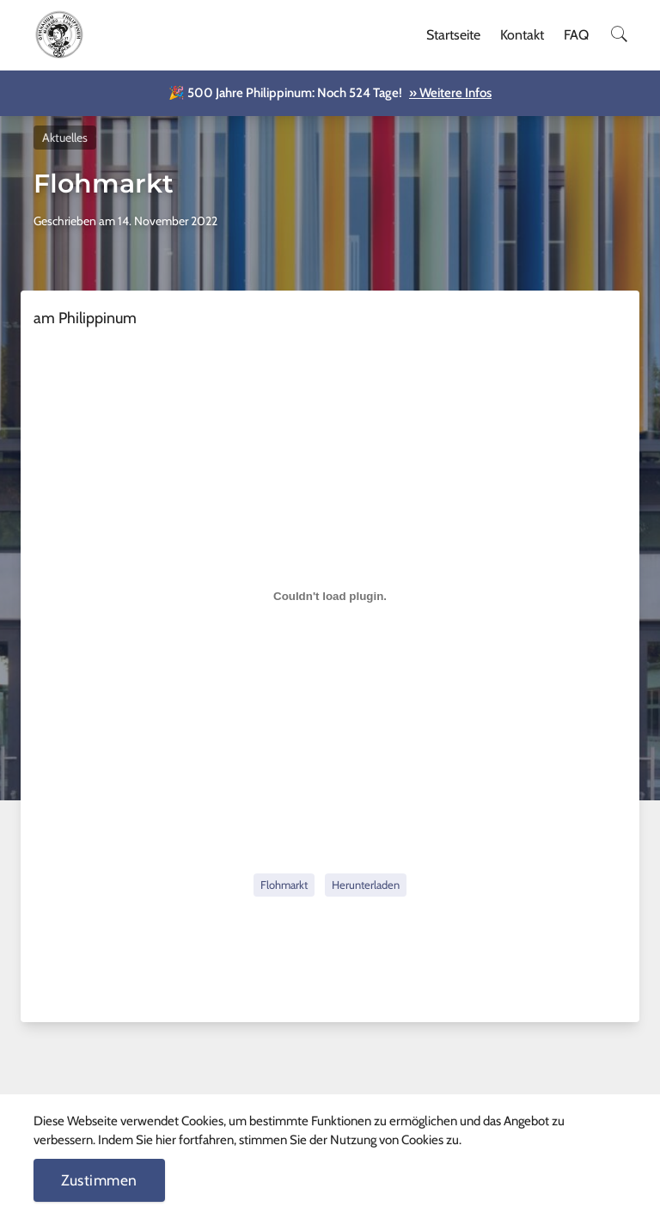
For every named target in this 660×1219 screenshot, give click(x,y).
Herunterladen (366, 884)
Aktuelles (65, 137)
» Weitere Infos (450, 93)
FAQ (576, 35)
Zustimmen (99, 1180)
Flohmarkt (284, 884)
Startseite (453, 35)
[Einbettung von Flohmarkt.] (330, 597)
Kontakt (522, 35)
